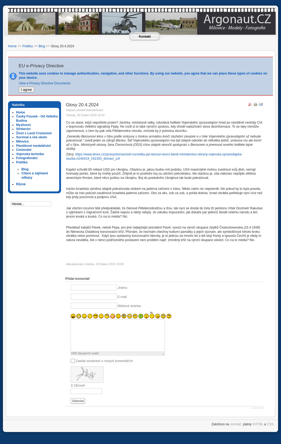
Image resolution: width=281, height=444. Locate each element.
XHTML (257, 431)
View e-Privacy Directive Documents (44, 83)
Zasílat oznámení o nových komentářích (104, 367)
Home (12, 46)
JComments (256, 414)
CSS (270, 431)
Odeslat (78, 407)
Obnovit (79, 392)
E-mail (122, 297)
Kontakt (145, 36)
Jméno (122, 288)
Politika (27, 46)
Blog (42, 46)
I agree (26, 90)
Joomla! (235, 431)
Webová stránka (129, 306)
